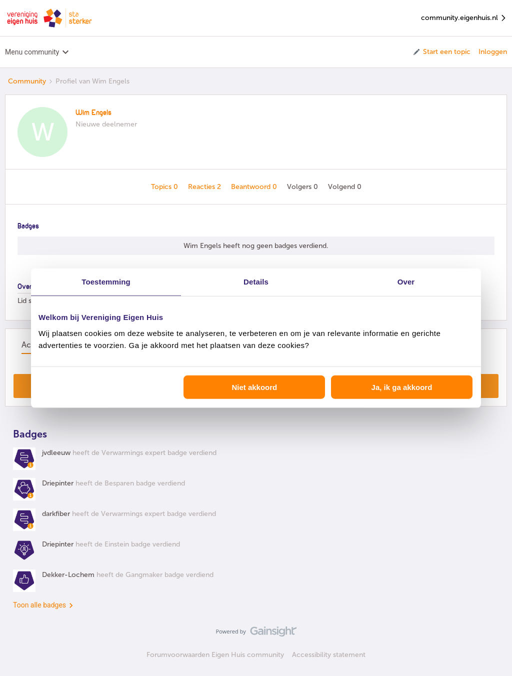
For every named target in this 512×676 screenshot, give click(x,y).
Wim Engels (94, 113)
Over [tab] (406, 282)
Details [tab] (256, 282)
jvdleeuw (56, 452)
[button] (441, 52)
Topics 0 (165, 186)
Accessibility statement (329, 654)
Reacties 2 (205, 186)
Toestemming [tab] (106, 282)
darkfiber (56, 514)
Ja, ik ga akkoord (402, 386)
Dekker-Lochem (68, 574)
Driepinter (58, 483)
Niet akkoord (254, 386)
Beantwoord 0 (255, 186)
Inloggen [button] (492, 52)
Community (27, 81)
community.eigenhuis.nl (464, 18)
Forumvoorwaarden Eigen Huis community (215, 654)
